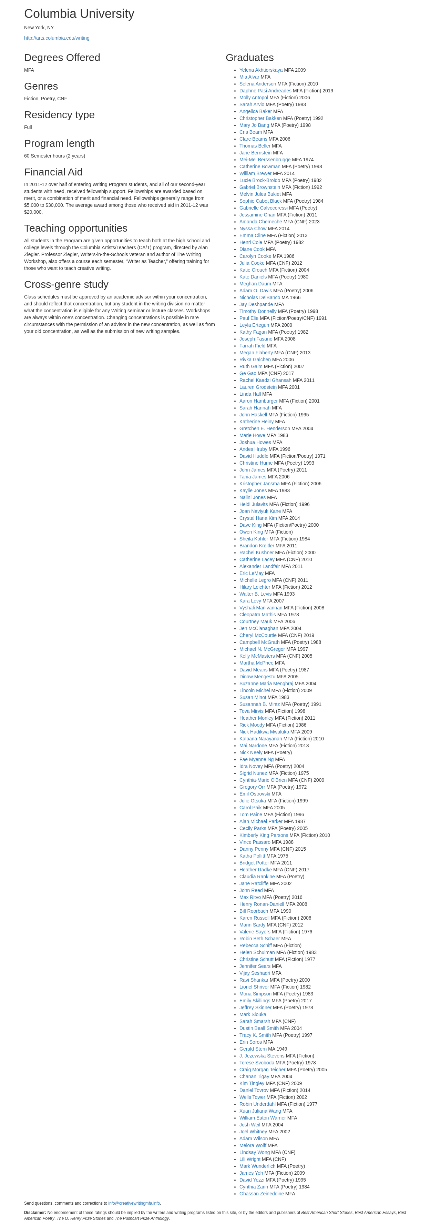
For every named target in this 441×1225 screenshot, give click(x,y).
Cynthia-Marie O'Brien (263, 780)
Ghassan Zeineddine (261, 1193)
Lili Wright (249, 1159)
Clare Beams (253, 139)
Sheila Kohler (253, 538)
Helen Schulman (257, 952)
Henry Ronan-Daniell (261, 904)
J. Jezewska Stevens (262, 1056)
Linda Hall (250, 394)
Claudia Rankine (257, 876)
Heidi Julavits (253, 504)
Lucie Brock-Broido (259, 180)
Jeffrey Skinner (255, 1007)
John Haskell (253, 414)
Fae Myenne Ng (256, 759)
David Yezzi (251, 1180)
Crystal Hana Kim (258, 518)
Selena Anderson (257, 84)
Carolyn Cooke (255, 256)
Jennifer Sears (254, 966)
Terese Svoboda (256, 1062)
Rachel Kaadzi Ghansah (265, 380)
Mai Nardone (253, 745)
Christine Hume (256, 463)
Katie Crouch (253, 270)
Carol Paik (250, 807)
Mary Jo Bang (254, 125)
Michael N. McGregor (262, 649)
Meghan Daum (255, 283)
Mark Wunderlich (257, 1166)
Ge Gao (247, 373)
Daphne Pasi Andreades (265, 90)
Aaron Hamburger (258, 401)
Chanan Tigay (254, 1076)
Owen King (251, 532)
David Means (253, 669)
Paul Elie (248, 318)
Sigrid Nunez (253, 773)
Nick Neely (251, 752)
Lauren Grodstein (258, 387)
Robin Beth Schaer (259, 938)
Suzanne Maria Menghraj (266, 683)
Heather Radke (255, 869)
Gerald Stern (253, 1049)
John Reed (251, 890)
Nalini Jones (252, 497)
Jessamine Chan (257, 214)
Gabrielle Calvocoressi (263, 208)
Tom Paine (250, 814)
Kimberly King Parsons (263, 835)
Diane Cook (252, 249)
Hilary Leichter (254, 587)
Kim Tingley (251, 1083)
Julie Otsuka (252, 800)
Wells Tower (252, 1097)
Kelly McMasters (257, 656)
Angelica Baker (255, 111)
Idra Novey (251, 766)
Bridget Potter (254, 862)
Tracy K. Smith (255, 1035)
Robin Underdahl (257, 1104)
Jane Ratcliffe (254, 883)
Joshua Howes (255, 442)
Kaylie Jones (253, 490)
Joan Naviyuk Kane (260, 511)
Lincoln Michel (254, 690)
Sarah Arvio (251, 104)
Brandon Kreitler (256, 545)
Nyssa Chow (253, 228)
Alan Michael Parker (261, 821)
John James (252, 470)
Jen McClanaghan (258, 628)
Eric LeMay (251, 573)
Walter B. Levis (255, 594)
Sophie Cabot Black (260, 201)
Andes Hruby (253, 449)
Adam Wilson (253, 1138)
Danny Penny (253, 849)
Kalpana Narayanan (260, 738)
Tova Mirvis (251, 711)
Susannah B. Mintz (259, 704)
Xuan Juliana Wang (260, 1111)
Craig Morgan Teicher (262, 1069)
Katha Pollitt (252, 856)
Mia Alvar (249, 77)
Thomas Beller (254, 146)
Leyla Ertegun (254, 325)
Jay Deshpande (256, 304)
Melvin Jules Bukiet (260, 194)
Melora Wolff (252, 1145)
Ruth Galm (251, 366)
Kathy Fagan (253, 332)
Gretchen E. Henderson (264, 428)
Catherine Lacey (257, 559)
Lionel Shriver (254, 987)
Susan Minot (252, 697)
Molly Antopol (253, 97)
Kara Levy (250, 601)
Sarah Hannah (254, 408)
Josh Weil (249, 1124)
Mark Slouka (252, 1014)
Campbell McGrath (259, 642)
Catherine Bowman (259, 166)
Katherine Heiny (256, 421)
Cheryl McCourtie (258, 635)
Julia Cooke (252, 263)
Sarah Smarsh (254, 1021)
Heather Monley (256, 718)
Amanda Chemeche (260, 221)
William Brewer (255, 173)
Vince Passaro (254, 842)
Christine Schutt (256, 959)
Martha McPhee (256, 663)
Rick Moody (252, 725)
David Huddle (253, 456)
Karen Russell (254, 918)
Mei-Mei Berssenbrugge (265, 159)
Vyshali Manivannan (261, 607)
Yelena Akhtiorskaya (261, 70)
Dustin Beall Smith (259, 1028)
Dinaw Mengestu (257, 676)
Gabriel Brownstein (259, 187)
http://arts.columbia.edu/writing (57, 38)
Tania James (253, 476)
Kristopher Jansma (259, 483)
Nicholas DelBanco (259, 297)
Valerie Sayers (254, 931)
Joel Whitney (253, 1131)
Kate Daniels (253, 277)
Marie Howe (252, 435)
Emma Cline (252, 235)
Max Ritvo (250, 897)
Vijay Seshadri (254, 973)
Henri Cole (250, 242)
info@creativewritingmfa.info (134, 1203)
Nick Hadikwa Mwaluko (264, 732)
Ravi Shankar (253, 980)
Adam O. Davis (255, 290)
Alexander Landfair (259, 566)
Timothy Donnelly (258, 311)
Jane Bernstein (255, 152)
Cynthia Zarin (253, 1186)
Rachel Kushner (256, 552)
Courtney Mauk (255, 621)
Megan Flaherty (256, 352)
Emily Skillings (254, 1000)
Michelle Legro (255, 580)
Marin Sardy (252, 925)
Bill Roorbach (253, 911)
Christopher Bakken (260, 118)
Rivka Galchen (255, 359)
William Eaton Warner (262, 1118)
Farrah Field (252, 345)
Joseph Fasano (256, 339)
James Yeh (251, 1173)
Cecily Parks (252, 828)
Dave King (250, 525)
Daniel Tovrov (254, 1090)
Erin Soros (250, 1042)
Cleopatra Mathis (257, 614)
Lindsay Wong (254, 1152)
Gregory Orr (252, 787)
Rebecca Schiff (255, 945)
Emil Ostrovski (254, 794)
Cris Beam (250, 132)
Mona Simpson (255, 993)
